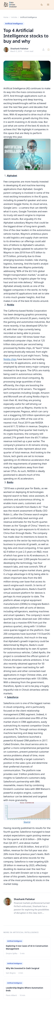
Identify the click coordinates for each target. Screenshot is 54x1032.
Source (27, 822)
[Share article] (43, 49)
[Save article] (49, 50)
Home (5, 17)
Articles (14, 17)
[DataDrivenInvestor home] (10, 4)
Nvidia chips (10, 359)
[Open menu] (48, 4)
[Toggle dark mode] (41, 4)
